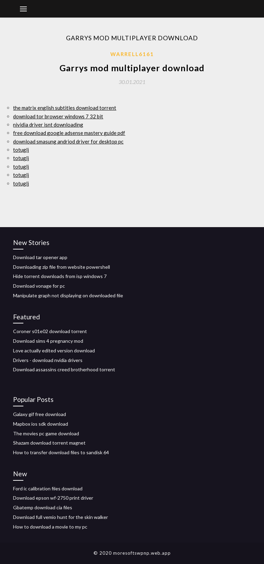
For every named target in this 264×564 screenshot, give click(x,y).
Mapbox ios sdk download (40, 424)
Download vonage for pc (39, 286)
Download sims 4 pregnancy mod (48, 341)
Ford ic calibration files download (47, 488)
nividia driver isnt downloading (48, 124)
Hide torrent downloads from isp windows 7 (60, 276)
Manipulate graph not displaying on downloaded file (68, 295)
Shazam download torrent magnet (49, 443)
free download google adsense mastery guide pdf (69, 133)
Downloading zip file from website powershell (61, 267)
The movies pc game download (46, 433)
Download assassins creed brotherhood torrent (64, 369)
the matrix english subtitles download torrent (64, 108)
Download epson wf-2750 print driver (53, 498)
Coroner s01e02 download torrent (50, 331)
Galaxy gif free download (39, 414)
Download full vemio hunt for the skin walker (60, 517)
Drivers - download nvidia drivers (47, 360)
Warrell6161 (132, 54)
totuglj (21, 150)
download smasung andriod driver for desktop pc (68, 141)
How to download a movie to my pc (50, 527)
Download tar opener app (40, 257)
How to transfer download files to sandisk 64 (61, 452)
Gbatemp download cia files (42, 507)
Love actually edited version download (54, 350)
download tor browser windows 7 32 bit (58, 116)
